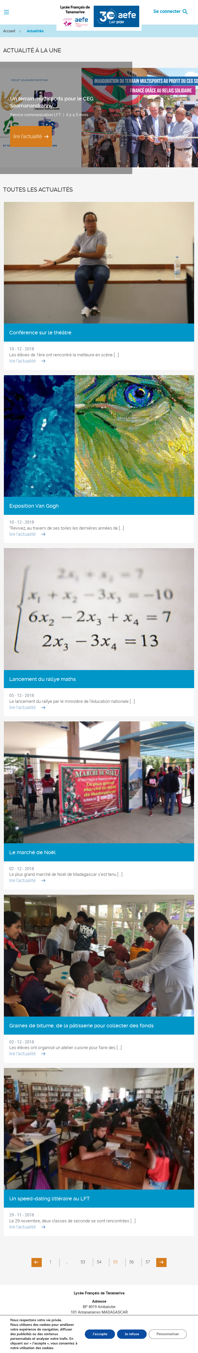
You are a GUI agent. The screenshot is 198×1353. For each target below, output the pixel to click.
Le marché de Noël (32, 852)
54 (99, 1262)
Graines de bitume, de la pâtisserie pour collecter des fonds (81, 1025)
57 (147, 1262)
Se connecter (167, 11)
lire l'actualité (30, 136)
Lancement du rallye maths (42, 679)
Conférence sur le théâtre (40, 332)
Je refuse (132, 1334)
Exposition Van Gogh (34, 506)
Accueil (9, 30)
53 (82, 1262)
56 (131, 1262)
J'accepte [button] (100, 1334)
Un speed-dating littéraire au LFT (49, 1198)
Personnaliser (167, 1334)
